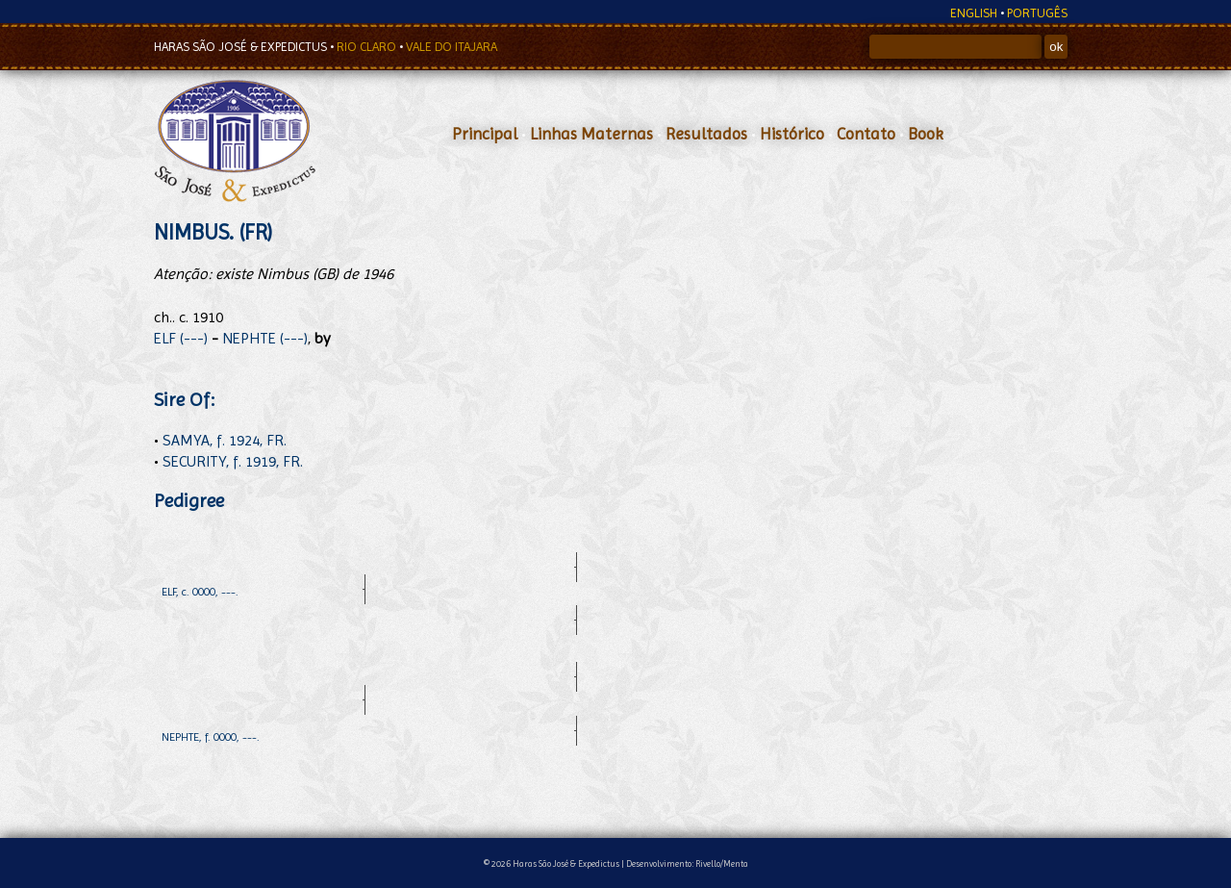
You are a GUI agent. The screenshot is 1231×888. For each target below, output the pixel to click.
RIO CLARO (368, 46)
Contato (866, 133)
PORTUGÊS (1037, 13)
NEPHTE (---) (265, 338)
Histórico (792, 133)
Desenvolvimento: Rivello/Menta (687, 863)
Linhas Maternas (591, 133)
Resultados (706, 133)
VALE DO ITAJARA (451, 46)
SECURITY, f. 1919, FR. (233, 461)
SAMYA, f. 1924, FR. (225, 440)
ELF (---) (181, 338)
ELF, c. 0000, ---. (200, 591)
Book (925, 133)
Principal (484, 133)
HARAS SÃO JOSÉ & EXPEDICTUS (242, 46)
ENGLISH (973, 13)
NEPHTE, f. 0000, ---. (211, 737)
